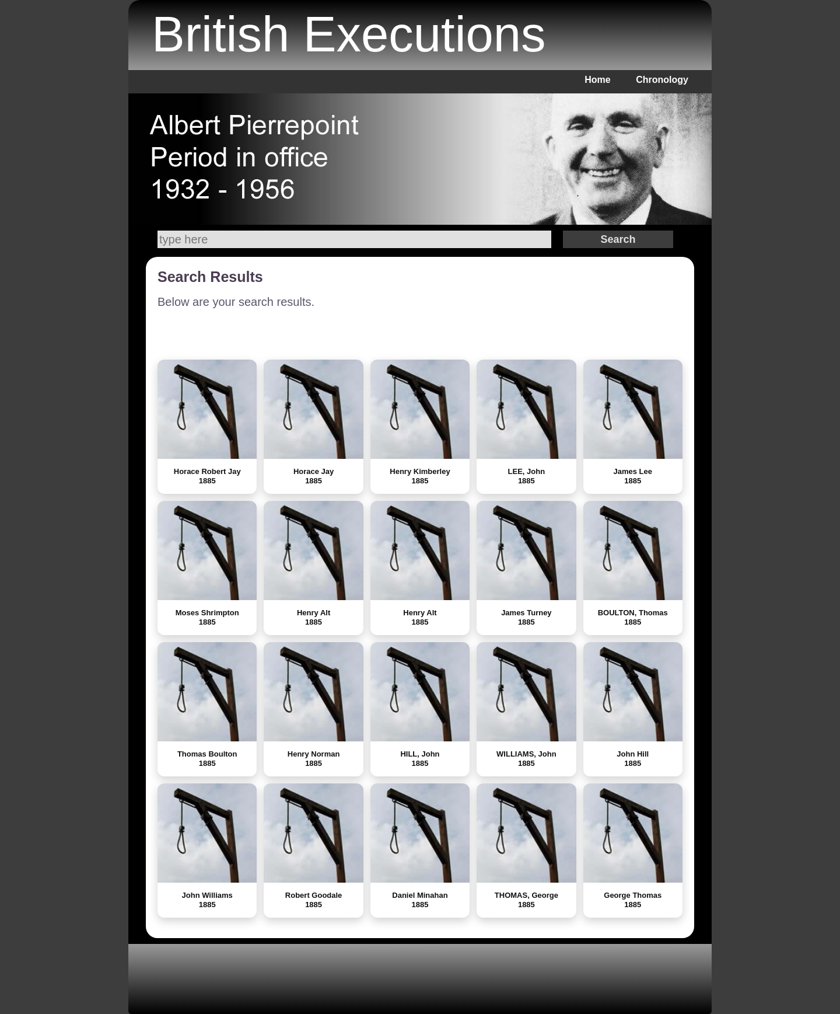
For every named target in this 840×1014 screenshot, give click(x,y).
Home (597, 80)
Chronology (662, 80)
